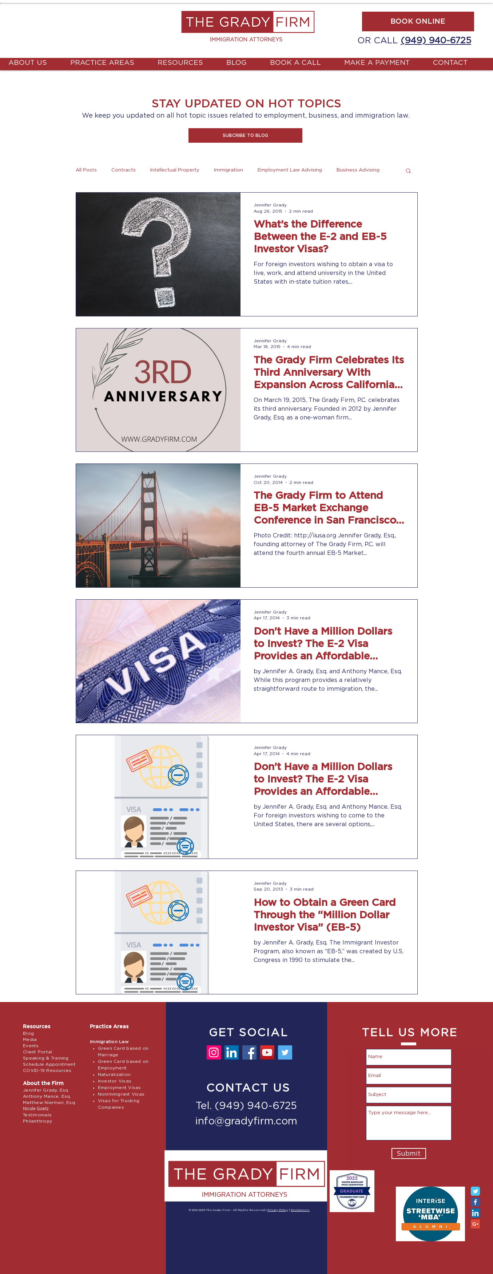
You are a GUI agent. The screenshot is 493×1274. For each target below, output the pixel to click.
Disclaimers (300, 1210)
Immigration (228, 170)
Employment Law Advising (290, 170)
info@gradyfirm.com (246, 1121)
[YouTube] (267, 1052)
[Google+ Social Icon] (475, 1223)
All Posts (86, 170)
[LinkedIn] (231, 1052)
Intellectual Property (174, 170)
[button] (245, 135)
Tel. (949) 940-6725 (246, 1106)
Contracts (123, 170)
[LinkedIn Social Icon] (475, 1213)
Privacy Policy (277, 1210)
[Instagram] (214, 1052)
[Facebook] (249, 1052)
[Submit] (408, 1153)
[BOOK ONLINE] (418, 21)
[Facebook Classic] (475, 1202)
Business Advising (358, 170)
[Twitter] (285, 1052)
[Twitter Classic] (475, 1191)
